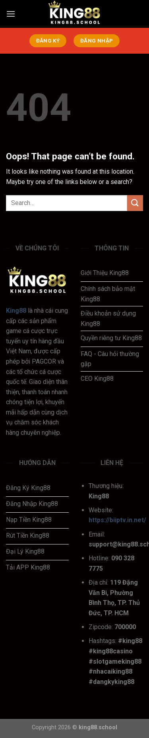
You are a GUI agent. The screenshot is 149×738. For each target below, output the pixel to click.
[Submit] (135, 203)
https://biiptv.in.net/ (117, 520)
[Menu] (10, 13)
